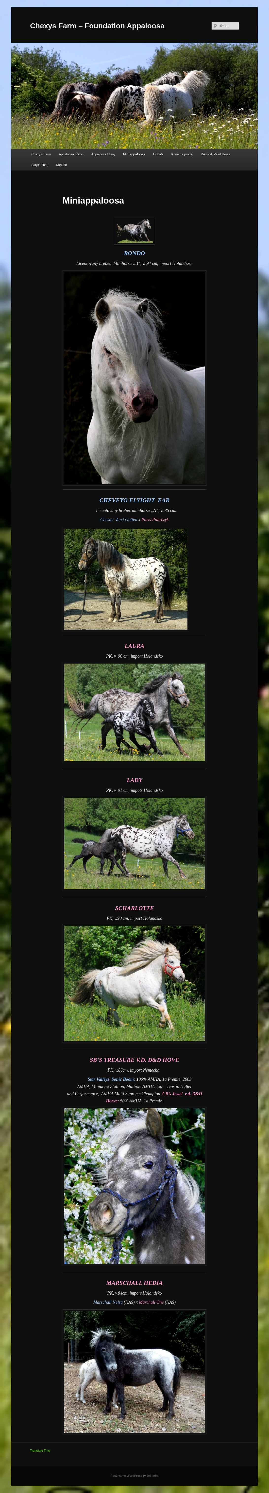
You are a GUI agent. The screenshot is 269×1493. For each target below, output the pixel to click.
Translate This (40, 1450)
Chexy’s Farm (41, 154)
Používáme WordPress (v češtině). (134, 1475)
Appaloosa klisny (103, 154)
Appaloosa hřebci (71, 154)
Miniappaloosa (134, 154)
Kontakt (61, 165)
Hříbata (158, 154)
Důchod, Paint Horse (215, 154)
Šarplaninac (39, 165)
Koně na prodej (182, 154)
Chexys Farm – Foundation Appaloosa (97, 26)
